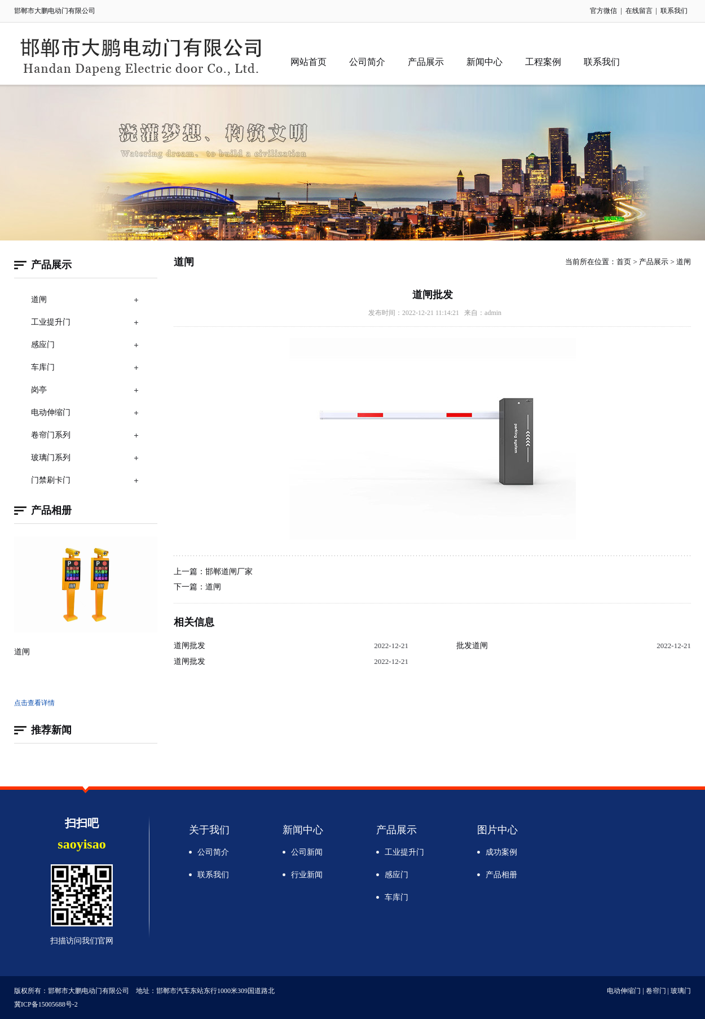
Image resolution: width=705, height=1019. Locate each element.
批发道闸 (472, 645)
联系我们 (674, 11)
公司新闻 (307, 852)
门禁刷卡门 (50, 480)
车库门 (43, 367)
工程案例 (543, 62)
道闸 (39, 299)
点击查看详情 (34, 703)
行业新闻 (307, 875)
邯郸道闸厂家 (229, 571)
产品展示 (426, 62)
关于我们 (209, 830)
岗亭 (39, 390)
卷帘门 (656, 991)
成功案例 (501, 852)
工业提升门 (50, 322)
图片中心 (497, 830)
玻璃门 (681, 991)
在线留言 (639, 11)
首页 (623, 261)
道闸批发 (189, 645)
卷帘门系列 (50, 435)
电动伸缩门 (50, 412)
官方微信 (603, 11)
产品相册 (501, 875)
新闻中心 (484, 62)
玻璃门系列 (50, 457)
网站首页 (308, 62)
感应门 (43, 344)
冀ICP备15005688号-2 (46, 1004)
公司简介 (367, 62)
